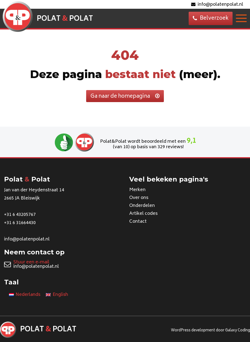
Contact (138, 221)
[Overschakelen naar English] (57, 295)
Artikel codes (143, 214)
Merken (137, 190)
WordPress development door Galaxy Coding (210, 331)
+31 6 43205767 (20, 215)
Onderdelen (142, 206)
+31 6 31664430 (20, 223)
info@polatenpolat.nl (217, 4)
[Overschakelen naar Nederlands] (24, 295)
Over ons (138, 198)
